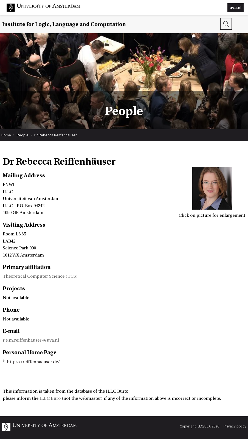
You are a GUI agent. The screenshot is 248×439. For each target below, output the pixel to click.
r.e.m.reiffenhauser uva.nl (31, 340)
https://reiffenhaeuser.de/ (33, 361)
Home (6, 135)
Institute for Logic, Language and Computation (64, 24)
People (23, 135)
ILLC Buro (50, 398)
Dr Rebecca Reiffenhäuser (55, 135)
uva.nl (235, 7)
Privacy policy (235, 426)
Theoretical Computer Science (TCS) (40, 276)
